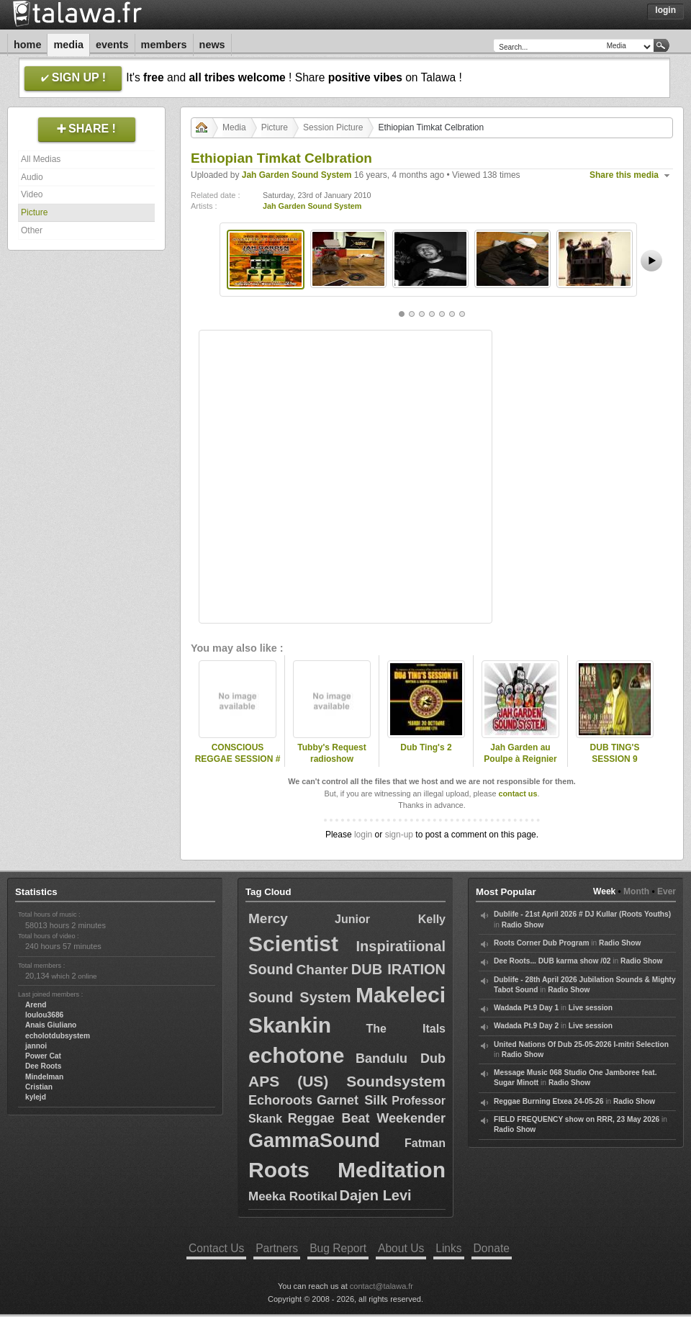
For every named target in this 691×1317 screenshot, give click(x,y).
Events (112, 44)
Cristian (39, 1087)
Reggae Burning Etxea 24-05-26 (548, 1101)
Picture (34, 212)
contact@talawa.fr (381, 1286)
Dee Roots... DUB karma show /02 (552, 961)
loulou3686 (44, 1015)
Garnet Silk (352, 1100)
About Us (401, 1248)
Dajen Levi (376, 1195)
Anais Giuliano (50, 1025)
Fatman (425, 1143)
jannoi (36, 1046)
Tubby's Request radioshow (331, 753)
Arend (35, 1005)
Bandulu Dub (401, 1058)
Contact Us (216, 1248)
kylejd (35, 1097)
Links (448, 1248)
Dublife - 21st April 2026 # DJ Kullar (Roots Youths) (582, 914)
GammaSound (314, 1140)
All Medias (40, 159)
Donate (492, 1248)
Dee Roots (43, 1066)
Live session (591, 1008)
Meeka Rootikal (293, 1196)
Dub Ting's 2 (425, 747)
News (212, 44)
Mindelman (44, 1077)
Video (31, 194)
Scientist (293, 944)
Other (31, 230)
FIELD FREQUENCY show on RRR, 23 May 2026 (576, 1119)
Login (665, 10)
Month (636, 891)
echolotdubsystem (57, 1036)
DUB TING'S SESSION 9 (615, 753)
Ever (666, 891)
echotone (296, 1055)
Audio (32, 177)
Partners (277, 1248)
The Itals (406, 1028)
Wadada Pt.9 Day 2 (526, 1026)
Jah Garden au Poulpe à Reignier (520, 753)
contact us (517, 793)
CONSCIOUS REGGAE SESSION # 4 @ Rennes (238, 759)
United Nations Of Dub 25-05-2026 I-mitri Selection (581, 1044)
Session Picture (333, 127)
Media (68, 44)
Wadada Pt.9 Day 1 (526, 1008)
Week (604, 891)
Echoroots (280, 1100)
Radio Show (522, 925)
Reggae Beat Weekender (367, 1118)
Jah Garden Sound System (297, 175)
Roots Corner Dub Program (541, 943)
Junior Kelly (390, 919)
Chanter (322, 969)
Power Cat (43, 1056)
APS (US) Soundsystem (347, 1081)
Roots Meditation (347, 1170)
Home (27, 44)
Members (164, 44)
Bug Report (338, 1248)
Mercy (268, 918)
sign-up (399, 835)
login (363, 835)
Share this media (624, 175)
